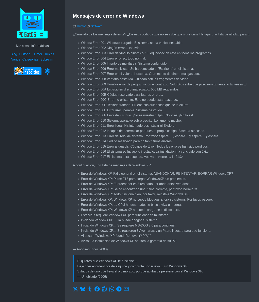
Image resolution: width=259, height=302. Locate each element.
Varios (15, 59)
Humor (37, 54)
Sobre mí (47, 59)
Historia (24, 54)
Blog (14, 54)
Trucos (49, 54)
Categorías (30, 59)
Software (96, 26)
